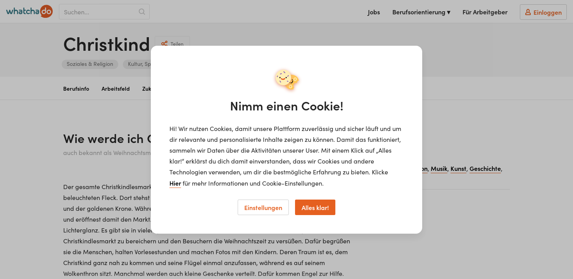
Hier (175, 183)
